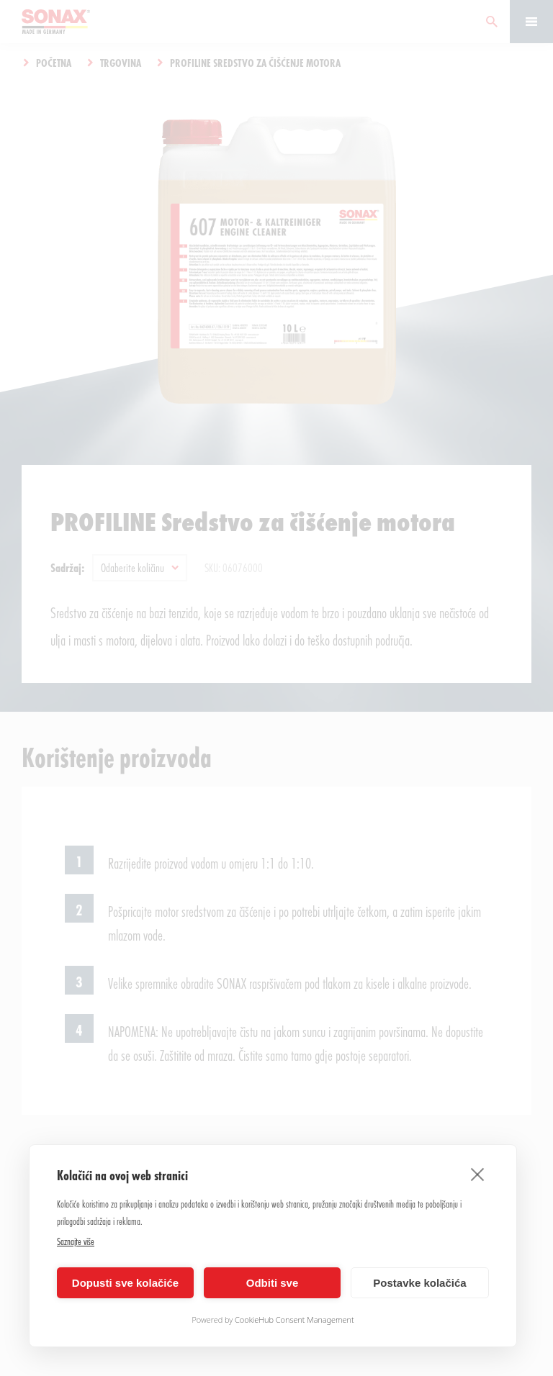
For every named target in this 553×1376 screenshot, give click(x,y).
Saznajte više (75, 1241)
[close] (478, 1173)
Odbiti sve (272, 1283)
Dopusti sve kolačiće (125, 1283)
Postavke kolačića (419, 1283)
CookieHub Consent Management (294, 1319)
